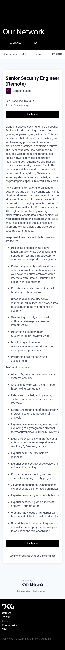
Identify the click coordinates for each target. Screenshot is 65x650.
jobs (25, 54)
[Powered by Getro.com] (32, 583)
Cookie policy (39, 591)
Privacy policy (23, 591)
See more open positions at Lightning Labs (32, 555)
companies (10, 54)
